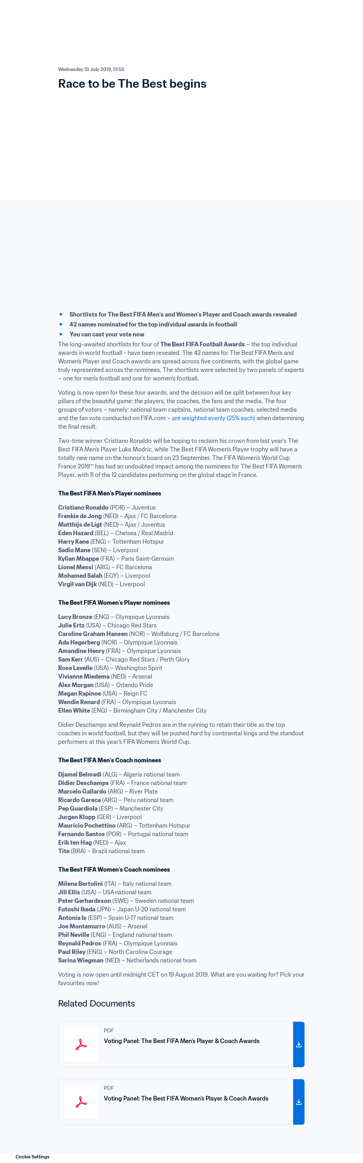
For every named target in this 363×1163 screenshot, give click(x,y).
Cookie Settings (33, 1157)
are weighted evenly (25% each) (213, 418)
